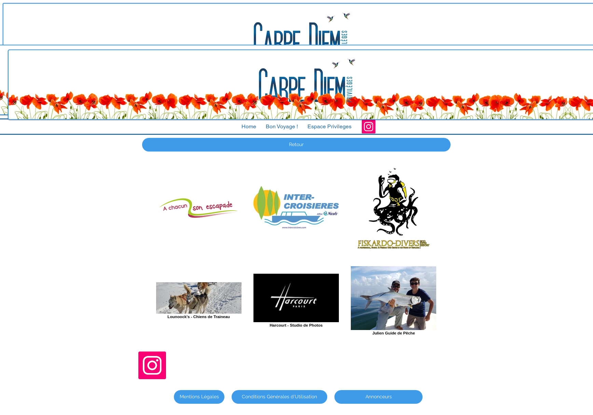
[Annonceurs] (378, 397)
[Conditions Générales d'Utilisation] (279, 397)
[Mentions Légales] (199, 397)
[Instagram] (368, 126)
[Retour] (296, 145)
